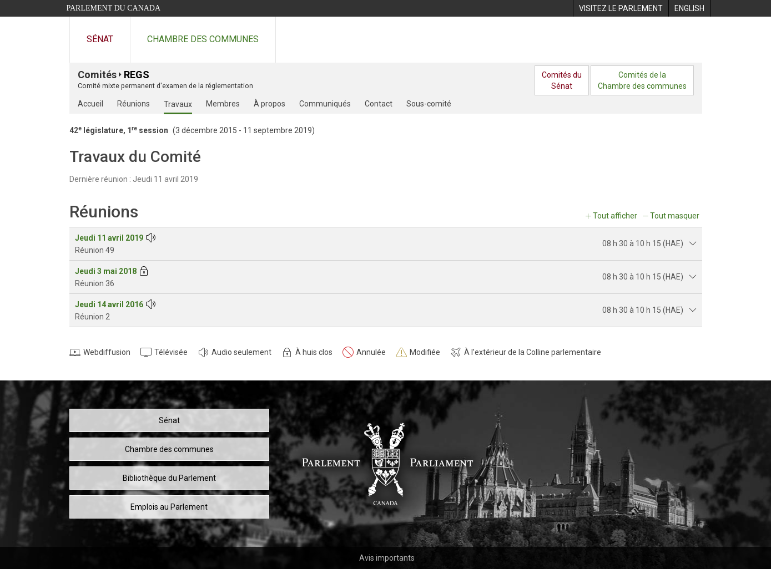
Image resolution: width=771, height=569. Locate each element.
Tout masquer (674, 215)
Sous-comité (428, 103)
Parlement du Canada (114, 8)
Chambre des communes (203, 39)
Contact (378, 103)
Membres (223, 103)
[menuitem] (620, 8)
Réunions (133, 103)
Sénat (100, 39)
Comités (97, 74)
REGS (136, 74)
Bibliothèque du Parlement (169, 478)
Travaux (178, 104)
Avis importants (387, 557)
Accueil (90, 103)
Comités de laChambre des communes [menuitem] (642, 80)
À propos (269, 103)
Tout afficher (615, 215)
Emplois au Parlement (169, 506)
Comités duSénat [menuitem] (562, 80)
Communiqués (325, 103)
